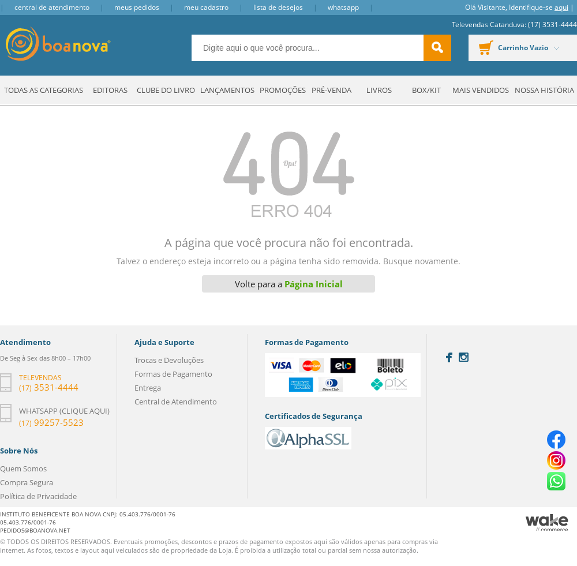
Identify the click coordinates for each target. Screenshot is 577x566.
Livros (379, 90)
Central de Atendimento (51, 7)
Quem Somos (23, 468)
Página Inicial (313, 284)
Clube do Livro (166, 90)
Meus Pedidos (136, 7)
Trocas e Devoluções (169, 360)
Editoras (110, 90)
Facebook (449, 357)
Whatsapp (343, 7)
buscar (437, 48)
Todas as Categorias (43, 90)
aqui (561, 7)
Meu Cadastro (206, 7)
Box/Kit (426, 90)
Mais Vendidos (480, 90)
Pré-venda (331, 90)
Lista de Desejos (278, 7)
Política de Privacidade (38, 496)
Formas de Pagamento (173, 374)
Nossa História (544, 90)
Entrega (147, 388)
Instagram (464, 357)
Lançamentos (227, 90)
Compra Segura (26, 482)
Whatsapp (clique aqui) (64, 411)
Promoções (283, 90)
